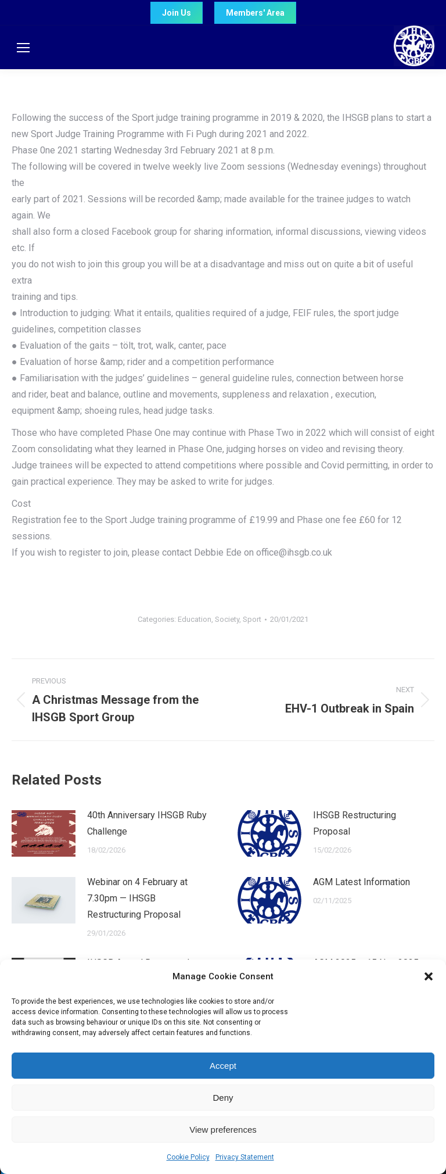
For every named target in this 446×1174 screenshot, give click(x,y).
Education (194, 619)
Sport (252, 619)
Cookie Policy (188, 1157)
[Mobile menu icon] (23, 47)
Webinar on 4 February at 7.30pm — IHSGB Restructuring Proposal (137, 898)
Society (227, 619)
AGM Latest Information (361, 881)
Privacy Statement (244, 1157)
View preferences (223, 1129)
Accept (223, 1066)
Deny (223, 1098)
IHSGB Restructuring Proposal (354, 823)
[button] (428, 976)
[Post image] (43, 833)
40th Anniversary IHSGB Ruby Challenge (147, 823)
